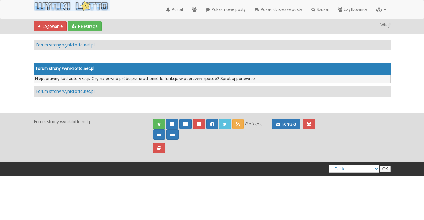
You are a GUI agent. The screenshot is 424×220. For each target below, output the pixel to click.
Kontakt (286, 124)
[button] (381, 9)
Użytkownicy (352, 9)
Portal (174, 9)
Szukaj (320, 9)
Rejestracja (85, 26)
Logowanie (50, 26)
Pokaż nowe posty (226, 9)
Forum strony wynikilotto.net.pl (65, 44)
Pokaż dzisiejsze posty (278, 9)
